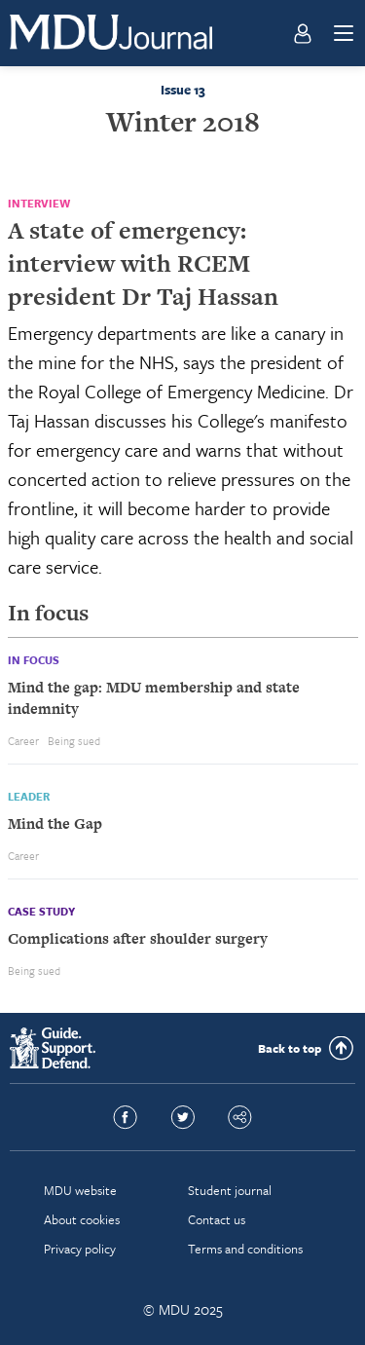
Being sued (74, 740)
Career (23, 740)
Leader (29, 796)
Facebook (125, 1117)
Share (240, 1117)
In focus (33, 660)
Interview (39, 203)
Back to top (289, 1048)
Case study (41, 911)
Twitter (182, 1117)
